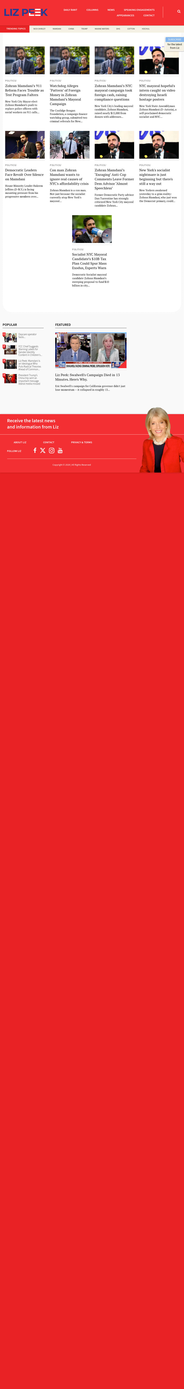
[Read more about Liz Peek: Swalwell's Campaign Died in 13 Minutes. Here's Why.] (90, 362)
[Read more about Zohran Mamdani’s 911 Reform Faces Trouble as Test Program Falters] (25, 84)
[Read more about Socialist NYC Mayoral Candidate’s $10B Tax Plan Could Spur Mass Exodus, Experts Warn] (92, 255)
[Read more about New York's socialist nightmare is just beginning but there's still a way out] (159, 171)
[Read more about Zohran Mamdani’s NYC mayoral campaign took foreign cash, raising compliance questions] (114, 86)
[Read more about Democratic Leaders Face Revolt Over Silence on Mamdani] (25, 168)
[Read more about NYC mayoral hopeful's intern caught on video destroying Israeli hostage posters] (159, 86)
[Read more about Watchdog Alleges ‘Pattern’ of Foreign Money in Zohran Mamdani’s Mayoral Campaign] (69, 88)
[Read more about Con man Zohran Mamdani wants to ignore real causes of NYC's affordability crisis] (69, 171)
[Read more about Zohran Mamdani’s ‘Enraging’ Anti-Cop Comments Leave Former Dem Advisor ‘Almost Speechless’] (114, 173)
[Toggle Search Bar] (179, 11)
